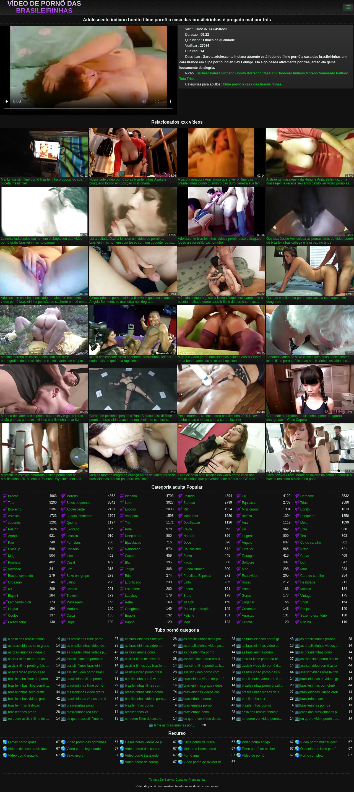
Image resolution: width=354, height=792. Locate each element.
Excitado (72, 529)
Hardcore (285, 73)
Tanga (129, 569)
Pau (11, 542)
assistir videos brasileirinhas (321, 672)
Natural (188, 536)
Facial (187, 562)
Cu (274, 73)
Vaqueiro (131, 516)
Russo (246, 582)
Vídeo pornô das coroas (142, 749)
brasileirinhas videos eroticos (321, 692)
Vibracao (14, 569)
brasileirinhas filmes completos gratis (145, 685)
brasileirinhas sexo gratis (26, 692)
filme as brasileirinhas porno (174, 725)
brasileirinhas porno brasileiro (262, 685)
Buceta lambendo (79, 516)
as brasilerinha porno (257, 652)
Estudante (132, 589)
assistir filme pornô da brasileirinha (262, 659)
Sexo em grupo (77, 576)
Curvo (304, 556)
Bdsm (129, 576)
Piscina (305, 622)
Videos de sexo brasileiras (27, 749)
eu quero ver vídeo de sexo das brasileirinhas (204, 719)
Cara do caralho (312, 576)
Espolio (130, 509)
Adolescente (75, 509)
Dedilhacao (191, 523)
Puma (246, 589)
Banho (130, 622)
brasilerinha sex (253, 699)
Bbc (128, 562)
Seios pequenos (78, 503)
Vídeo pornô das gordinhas (86, 742)
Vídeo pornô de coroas (141, 762)
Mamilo (305, 589)
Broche (13, 496)
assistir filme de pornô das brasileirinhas (87, 659)
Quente (71, 523)
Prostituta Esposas (197, 576)
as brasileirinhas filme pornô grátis (204, 639)
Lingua (13, 609)
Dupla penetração (196, 609)
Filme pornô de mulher (258, 749)
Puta (128, 529)
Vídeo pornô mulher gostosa (321, 742)
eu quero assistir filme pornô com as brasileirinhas (87, 719)
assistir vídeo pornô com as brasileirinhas (204, 672)
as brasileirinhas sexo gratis (28, 646)
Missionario (250, 509)
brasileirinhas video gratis (85, 692)
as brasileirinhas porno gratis (262, 639)
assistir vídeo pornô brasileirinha (87, 672)
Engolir (130, 616)
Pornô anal (191, 755)
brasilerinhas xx (136, 712)
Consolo (72, 549)
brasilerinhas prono (22, 712)
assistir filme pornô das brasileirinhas (321, 659)
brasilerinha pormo (197, 699)
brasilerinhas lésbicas (24, 705)
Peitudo (342, 73)
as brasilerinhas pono (316, 652)
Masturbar (190, 516)
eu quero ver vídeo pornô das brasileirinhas (262, 719)
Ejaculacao (133, 542)
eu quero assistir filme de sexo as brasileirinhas (28, 719)
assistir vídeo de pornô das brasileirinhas (262, 666)
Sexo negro (74, 755)
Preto (304, 549)
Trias (190, 79)
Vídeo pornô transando (142, 755)
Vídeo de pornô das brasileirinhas (44, 7)
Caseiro (130, 556)
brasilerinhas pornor (256, 705)
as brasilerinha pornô (198, 652)
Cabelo (71, 589)
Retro (129, 602)
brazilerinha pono (196, 712)
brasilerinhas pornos (315, 705)
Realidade (307, 582)
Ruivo (187, 556)
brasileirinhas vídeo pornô (144, 692)
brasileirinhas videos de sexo (262, 692)
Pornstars (73, 542)
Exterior (247, 549)
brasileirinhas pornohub (317, 685)
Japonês (14, 523)
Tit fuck (188, 602)
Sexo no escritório (313, 616)
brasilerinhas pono (79, 705)
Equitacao (249, 503)
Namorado (327, 73)
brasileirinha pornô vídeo (143, 679)
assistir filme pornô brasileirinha (204, 659)
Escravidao (250, 576)
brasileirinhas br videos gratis (321, 679)
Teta (182, 79)
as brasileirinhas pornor (317, 639)
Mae (245, 569)
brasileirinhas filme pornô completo (28, 685)
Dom (303, 562)
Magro (12, 556)
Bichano (227, 73)
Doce (187, 542)
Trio (128, 523)
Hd (244, 529)
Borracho (254, 73)
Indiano (299, 73)
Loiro (128, 503)
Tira (303, 536)
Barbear (202, 73)
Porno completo (312, 755)
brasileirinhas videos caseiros (204, 692)
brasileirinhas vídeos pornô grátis (145, 699)
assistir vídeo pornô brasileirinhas (145, 672)
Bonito (240, 73)
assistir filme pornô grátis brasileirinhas (28, 666)
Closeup (14, 549)
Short (304, 602)
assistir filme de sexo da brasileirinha (145, 659)
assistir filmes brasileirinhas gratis (87, 666)
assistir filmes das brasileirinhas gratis (145, 666)
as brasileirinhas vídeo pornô (204, 646)
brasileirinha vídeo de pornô (203, 679)
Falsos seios (17, 622)
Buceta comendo (20, 576)
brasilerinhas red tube (82, 712)
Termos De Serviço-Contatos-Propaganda (177, 779)
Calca (187, 529)
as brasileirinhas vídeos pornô (87, 652)
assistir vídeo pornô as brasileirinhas (321, 666)
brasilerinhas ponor (139, 705)
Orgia (70, 622)
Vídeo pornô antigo (256, 742)
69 (10, 589)
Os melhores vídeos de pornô (145, 742)
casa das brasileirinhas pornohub (321, 712)
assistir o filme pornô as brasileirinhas (204, 666)
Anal (245, 523)
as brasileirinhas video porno (145, 646)
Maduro (72, 609)
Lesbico (72, 536)
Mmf (303, 569)
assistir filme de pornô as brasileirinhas (28, 659)
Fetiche (188, 616)
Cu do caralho (310, 542)
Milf (186, 509)
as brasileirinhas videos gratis (28, 652)
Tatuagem (249, 556)
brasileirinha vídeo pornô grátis (262, 679)
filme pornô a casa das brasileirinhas (252, 84)
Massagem (74, 602)
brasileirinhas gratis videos (202, 685)
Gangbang (132, 609)
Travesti (72, 596)
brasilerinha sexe (313, 699)
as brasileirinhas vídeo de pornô (87, 646)
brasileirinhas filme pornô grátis (87, 685)
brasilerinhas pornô (197, 705)
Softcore (248, 562)
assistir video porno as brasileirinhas (28, 672)
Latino (71, 582)
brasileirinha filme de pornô (28, 679)
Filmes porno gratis (22, 742)
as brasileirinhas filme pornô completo (145, 639)
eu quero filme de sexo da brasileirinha (145, 719)
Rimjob (305, 609)
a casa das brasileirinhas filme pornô (28, 639)
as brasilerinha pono (140, 652)
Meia (304, 523)
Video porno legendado (83, 749)
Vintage (305, 596)
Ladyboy (131, 596)
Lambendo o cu (19, 602)
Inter (69, 556)
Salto (187, 582)
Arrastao (248, 616)
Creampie (249, 609)
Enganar (248, 602)
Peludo (13, 529)
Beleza (215, 73)
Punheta (14, 562)
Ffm (69, 569)
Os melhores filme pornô (318, 749)
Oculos (13, 616)
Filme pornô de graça (199, 742)
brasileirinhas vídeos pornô (86, 699)
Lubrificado (133, 582)
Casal (266, 73)
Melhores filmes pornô (199, 749)
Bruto (187, 596)
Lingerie (248, 536)
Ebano (188, 589)
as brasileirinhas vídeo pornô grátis (262, 646)
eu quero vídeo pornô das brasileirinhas (321, 719)
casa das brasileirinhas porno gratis (262, 712)
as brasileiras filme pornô (84, 639)
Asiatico (14, 516)
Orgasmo (15, 582)
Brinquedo (308, 516)
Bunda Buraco (193, 569)
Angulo (247, 542)
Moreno (312, 73)
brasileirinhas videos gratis (27, 699)
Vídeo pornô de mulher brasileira (204, 762)
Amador (14, 536)
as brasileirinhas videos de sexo (321, 646)
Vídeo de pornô (253, 755)
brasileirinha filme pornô (83, 679)
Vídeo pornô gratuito (23, 755)
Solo (303, 529)
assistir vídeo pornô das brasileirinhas (262, 672)
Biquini (13, 596)
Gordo (246, 596)
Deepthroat (133, 536)
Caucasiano (192, 549)
